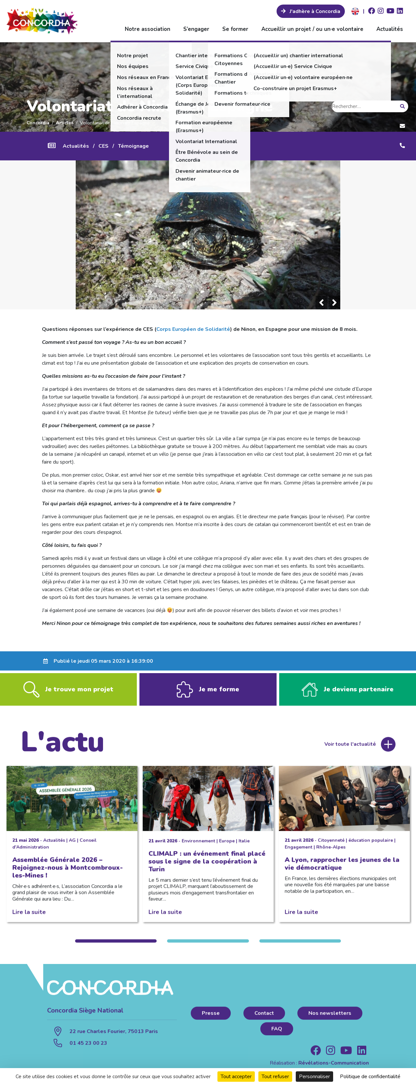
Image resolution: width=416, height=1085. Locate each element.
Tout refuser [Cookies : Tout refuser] (275, 1076)
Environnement (198, 847)
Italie (244, 847)
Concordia (38, 122)
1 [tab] (116, 946)
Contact (264, 1019)
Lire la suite (29, 918)
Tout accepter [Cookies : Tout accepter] (236, 1076)
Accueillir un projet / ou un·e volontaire (312, 29)
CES (103, 146)
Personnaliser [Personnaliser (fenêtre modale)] (314, 1076)
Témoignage (133, 146)
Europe (227, 847)
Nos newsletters (329, 1019)
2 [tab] (208, 946)
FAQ (276, 1034)
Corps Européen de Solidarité (193, 329)
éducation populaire (370, 846)
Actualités (389, 29)
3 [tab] (300, 946)
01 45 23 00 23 (88, 1048)
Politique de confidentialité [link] (370, 1076)
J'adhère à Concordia (314, 11)
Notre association (147, 29)
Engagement (298, 853)
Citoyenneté (331, 846)
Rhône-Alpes (330, 853)
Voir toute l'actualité (350, 749)
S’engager (196, 29)
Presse (211, 1019)
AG (72, 846)
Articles (64, 122)
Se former (235, 29)
